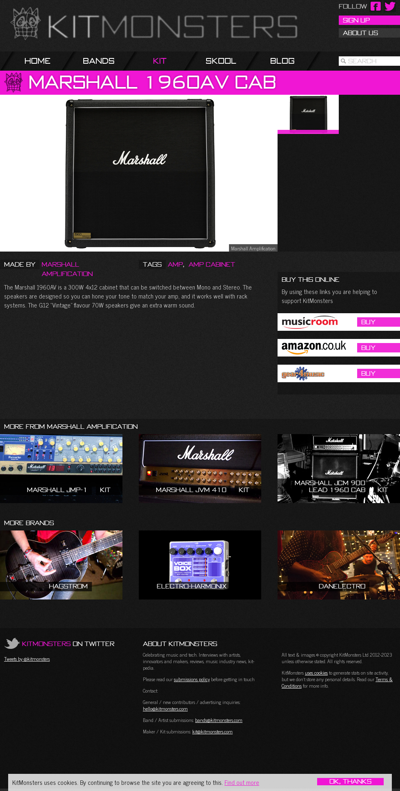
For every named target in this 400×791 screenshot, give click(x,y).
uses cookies (316, 672)
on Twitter (68, 643)
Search (362, 61)
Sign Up (356, 20)
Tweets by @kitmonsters (27, 659)
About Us (360, 33)
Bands (99, 61)
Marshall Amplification (67, 269)
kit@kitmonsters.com (212, 731)
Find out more (241, 782)
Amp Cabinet (212, 264)
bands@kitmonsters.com (218, 720)
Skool (221, 61)
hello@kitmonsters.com (165, 708)
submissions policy (192, 679)
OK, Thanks (350, 781)
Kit (160, 61)
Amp (175, 264)
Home (37, 61)
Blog (282, 61)
